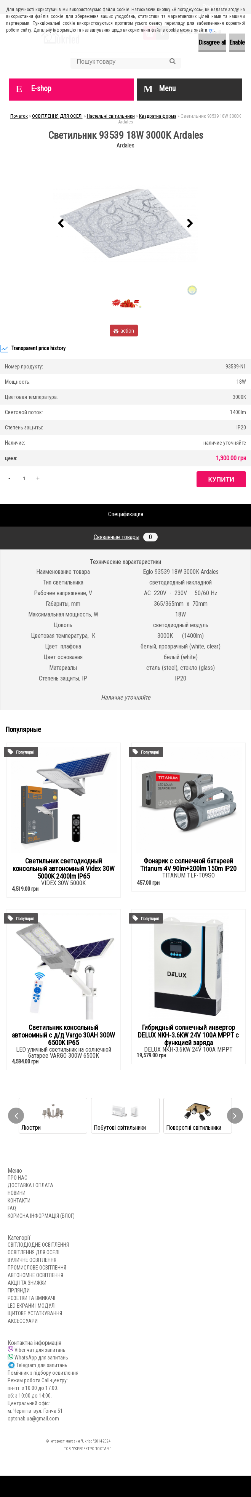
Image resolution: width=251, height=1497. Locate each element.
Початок (19, 116)
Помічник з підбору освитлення (43, 1373)
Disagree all (212, 42)
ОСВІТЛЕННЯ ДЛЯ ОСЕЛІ (57, 116)
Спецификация (125, 514)
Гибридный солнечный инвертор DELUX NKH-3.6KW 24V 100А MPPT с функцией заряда (188, 1035)
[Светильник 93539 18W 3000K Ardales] (125, 223)
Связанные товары (126, 537)
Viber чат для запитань (40, 1350)
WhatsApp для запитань (41, 1358)
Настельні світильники (111, 116)
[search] (172, 61)
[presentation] (61, 224)
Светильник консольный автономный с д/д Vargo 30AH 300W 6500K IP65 (63, 1035)
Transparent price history (33, 348)
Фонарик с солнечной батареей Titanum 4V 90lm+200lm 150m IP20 (188, 865)
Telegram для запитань (41, 1365)
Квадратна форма (157, 116)
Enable (237, 42)
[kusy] (24, 478)
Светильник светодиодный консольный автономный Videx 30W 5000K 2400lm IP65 (64, 868)
